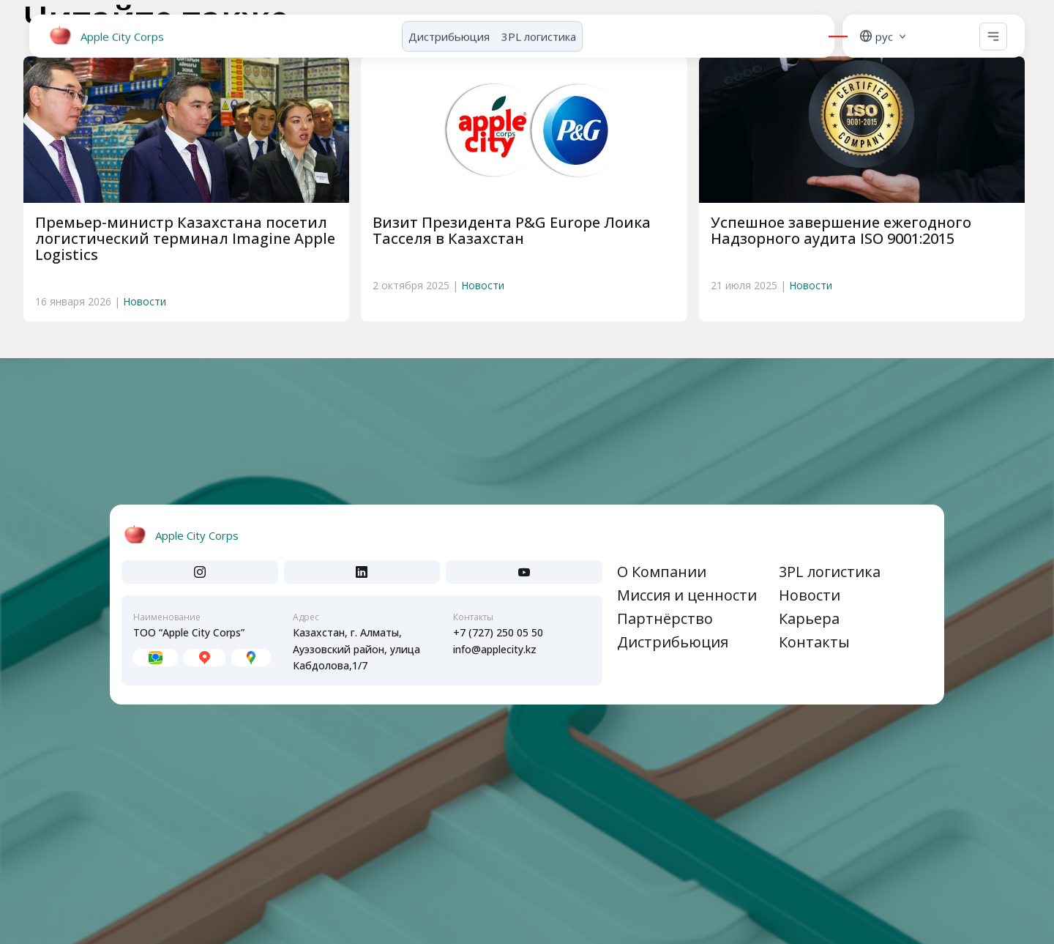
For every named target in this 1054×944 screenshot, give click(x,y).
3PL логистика (538, 32)
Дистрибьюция (449, 32)
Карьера (809, 618)
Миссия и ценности (687, 595)
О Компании (661, 571)
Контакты (814, 642)
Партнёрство (665, 618)
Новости (144, 301)
